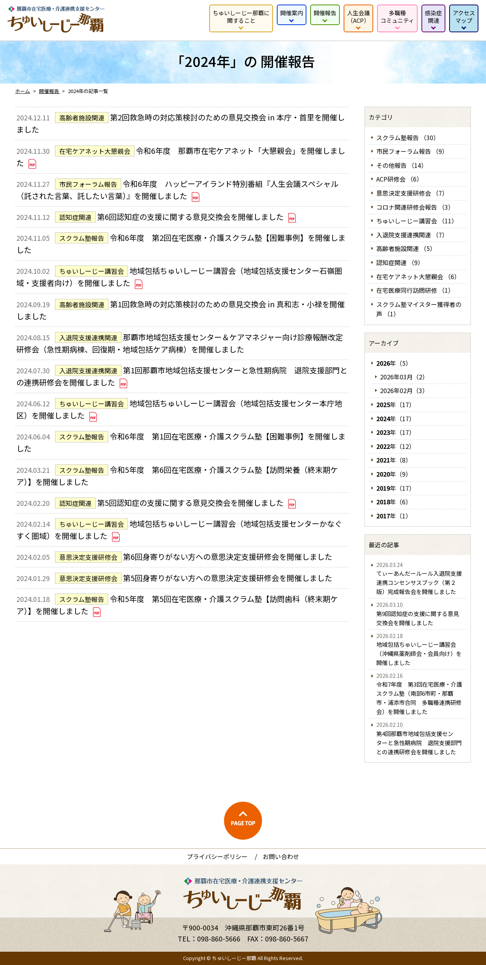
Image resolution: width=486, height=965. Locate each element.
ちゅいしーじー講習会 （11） (417, 220)
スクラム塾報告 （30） (407, 137)
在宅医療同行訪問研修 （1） (415, 290)
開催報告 (325, 13)
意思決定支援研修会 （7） (412, 192)
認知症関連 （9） (400, 262)
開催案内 (291, 13)
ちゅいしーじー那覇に (241, 16)
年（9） (394, 474)
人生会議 (358, 16)
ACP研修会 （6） (399, 178)
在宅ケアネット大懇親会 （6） (418, 276)
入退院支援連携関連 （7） (412, 234)
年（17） (395, 404)
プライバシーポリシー (217, 856)
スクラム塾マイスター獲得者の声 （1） (418, 309)
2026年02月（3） (404, 390)
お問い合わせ (281, 856)
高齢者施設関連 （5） (406, 248)
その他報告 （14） (401, 165)
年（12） (395, 446)
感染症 (433, 16)
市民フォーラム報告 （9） (412, 151)
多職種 (397, 16)
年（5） (394, 363)
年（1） (394, 515)
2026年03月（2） (404, 376)
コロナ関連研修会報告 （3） (415, 207)
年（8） (394, 459)
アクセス (464, 16)
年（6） (394, 501)
